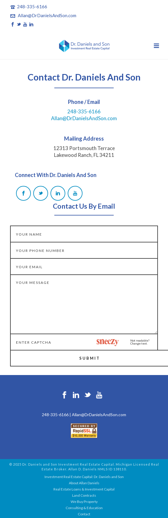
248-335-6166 (32, 6)
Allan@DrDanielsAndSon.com (47, 15)
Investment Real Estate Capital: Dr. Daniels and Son (84, 476)
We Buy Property (84, 501)
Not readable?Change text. (139, 342)
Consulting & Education (84, 508)
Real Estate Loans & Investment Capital (84, 489)
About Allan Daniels (84, 483)
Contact (84, 514)
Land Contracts (84, 495)
